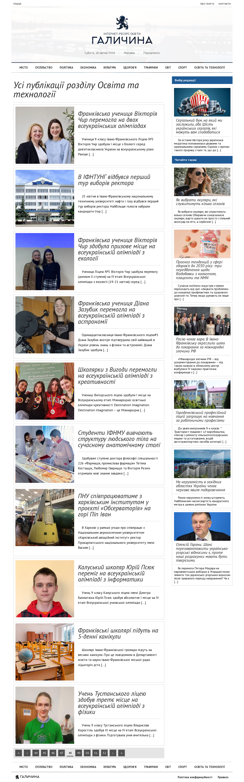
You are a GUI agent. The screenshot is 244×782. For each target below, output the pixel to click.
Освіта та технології (209, 67)
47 (61, 753)
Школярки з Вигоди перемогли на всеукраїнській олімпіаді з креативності (117, 375)
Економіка (88, 67)
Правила (223, 777)
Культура (110, 67)
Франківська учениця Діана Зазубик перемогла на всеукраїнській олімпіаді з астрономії (113, 312)
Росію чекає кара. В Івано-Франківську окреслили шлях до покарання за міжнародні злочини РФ (200, 344)
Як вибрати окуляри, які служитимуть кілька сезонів (200, 201)
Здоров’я (129, 67)
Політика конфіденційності (195, 777)
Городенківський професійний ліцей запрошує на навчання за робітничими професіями (201, 416)
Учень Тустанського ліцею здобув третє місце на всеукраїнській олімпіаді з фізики (112, 702)
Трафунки (151, 67)
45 (44, 753)
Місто (23, 67)
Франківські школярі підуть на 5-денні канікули (118, 633)
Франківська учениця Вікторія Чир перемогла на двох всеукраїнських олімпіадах (117, 119)
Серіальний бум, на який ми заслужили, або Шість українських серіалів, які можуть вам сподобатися (199, 126)
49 (78, 753)
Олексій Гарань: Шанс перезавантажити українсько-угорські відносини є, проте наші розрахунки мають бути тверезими (202, 552)
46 (53, 753)
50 (87, 753)
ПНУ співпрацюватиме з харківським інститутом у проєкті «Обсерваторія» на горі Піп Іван (114, 505)
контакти (225, 3)
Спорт (182, 67)
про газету (207, 3)
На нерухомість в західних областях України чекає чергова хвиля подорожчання (200, 485)
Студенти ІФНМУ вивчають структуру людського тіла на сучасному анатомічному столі (119, 439)
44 (36, 753)
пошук (17, 3)
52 (104, 753)
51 (96, 753)
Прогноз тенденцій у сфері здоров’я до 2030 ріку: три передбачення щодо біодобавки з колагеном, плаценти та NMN (199, 269)
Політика (66, 67)
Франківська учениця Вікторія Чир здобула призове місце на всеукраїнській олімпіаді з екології (117, 249)
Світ (168, 67)
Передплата (151, 53)
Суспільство (43, 67)
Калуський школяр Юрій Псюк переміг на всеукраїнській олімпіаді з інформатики (116, 573)
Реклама (129, 53)
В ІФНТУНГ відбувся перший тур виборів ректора (114, 180)
